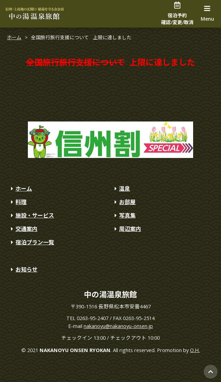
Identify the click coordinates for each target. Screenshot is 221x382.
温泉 (121, 188)
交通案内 (23, 229)
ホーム (14, 37)
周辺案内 (126, 229)
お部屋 (124, 202)
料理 (18, 202)
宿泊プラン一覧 (31, 242)
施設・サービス (31, 215)
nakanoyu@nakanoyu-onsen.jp (118, 325)
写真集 (124, 215)
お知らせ (23, 269)
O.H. (195, 350)
